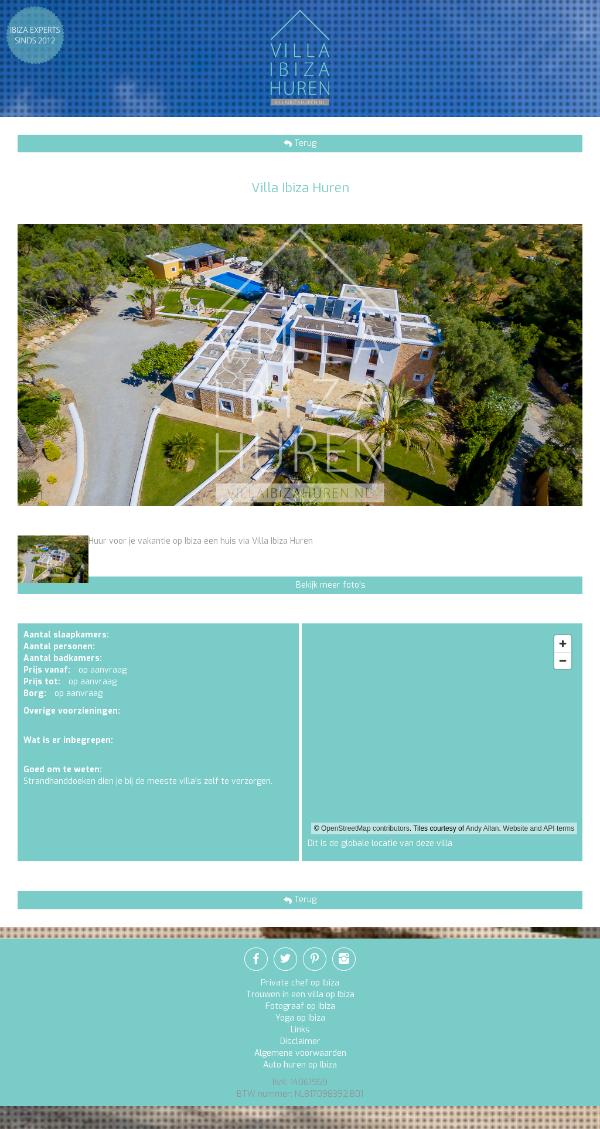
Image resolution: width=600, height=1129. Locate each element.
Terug (304, 143)
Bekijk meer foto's (331, 585)
